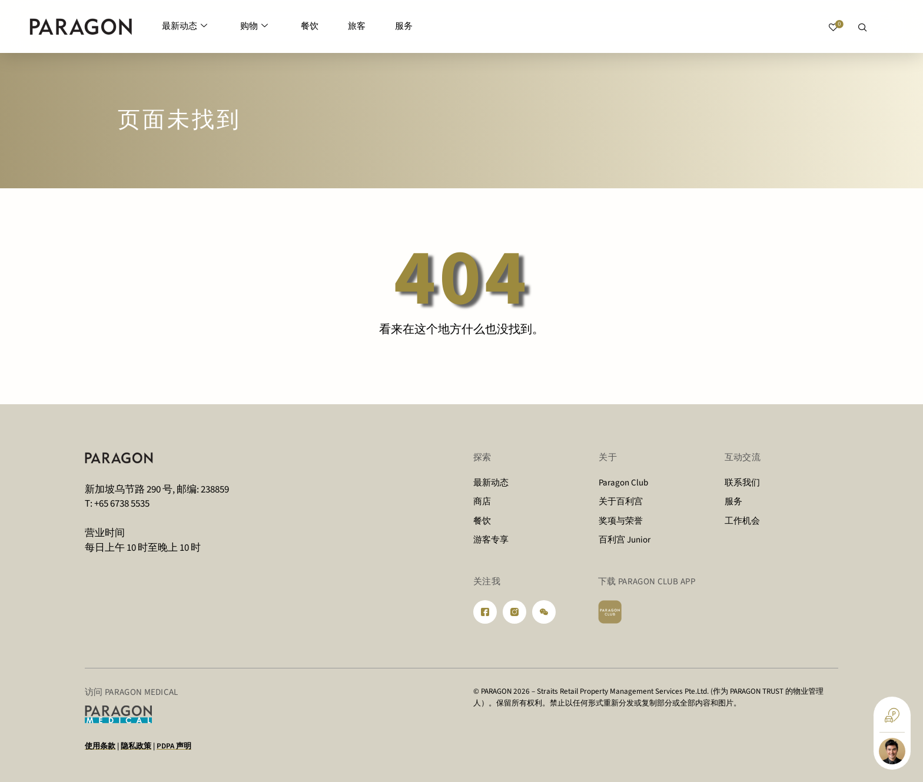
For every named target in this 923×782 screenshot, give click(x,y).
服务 (404, 26)
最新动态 (184, 27)
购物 (254, 27)
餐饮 (309, 26)
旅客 (357, 26)
